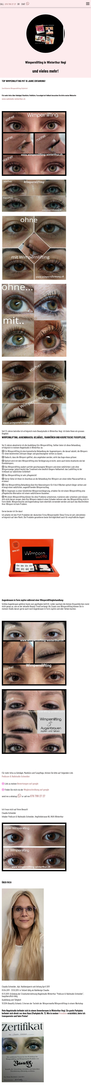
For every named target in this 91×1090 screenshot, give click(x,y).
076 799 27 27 (10, 4)
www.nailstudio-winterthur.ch (13, 99)
